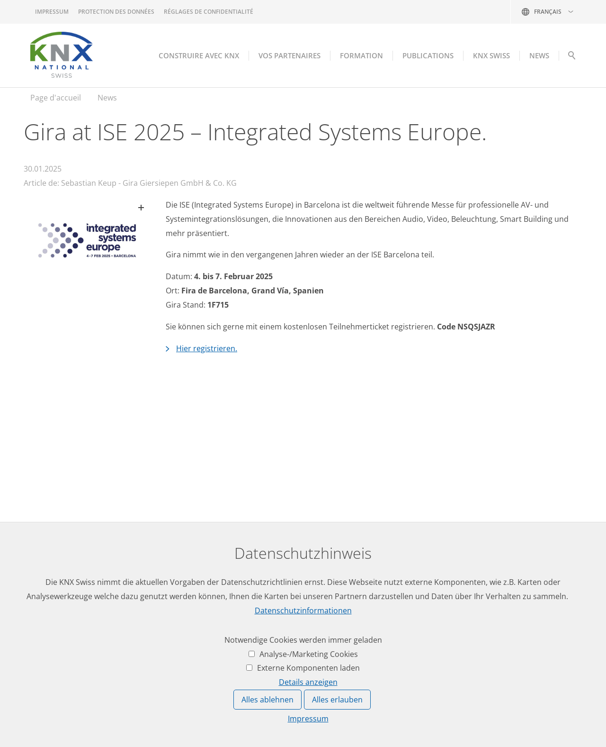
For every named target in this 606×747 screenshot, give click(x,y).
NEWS (539, 55)
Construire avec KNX (199, 55)
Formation (361, 55)
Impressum (52, 12)
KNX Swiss (491, 55)
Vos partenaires (289, 55)
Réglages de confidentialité (208, 12)
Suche (572, 58)
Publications (428, 55)
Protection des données (116, 12)
